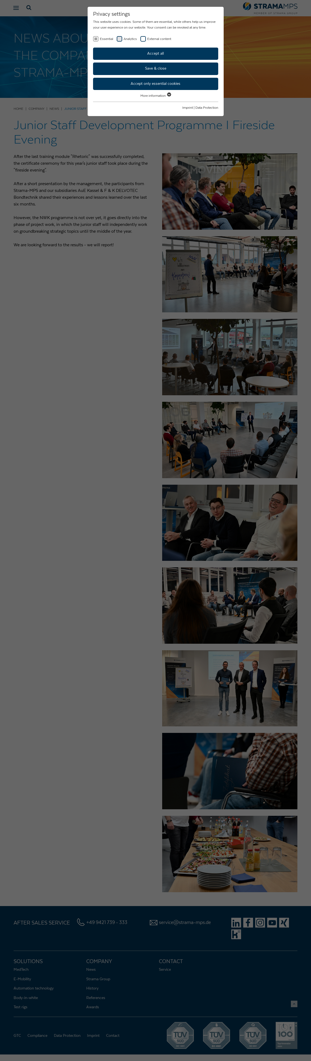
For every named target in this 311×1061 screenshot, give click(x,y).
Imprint (187, 108)
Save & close (155, 68)
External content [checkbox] (159, 39)
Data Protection (206, 108)
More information (155, 96)
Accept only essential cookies (155, 84)
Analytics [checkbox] (130, 39)
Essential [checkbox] (106, 39)
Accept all (155, 53)
